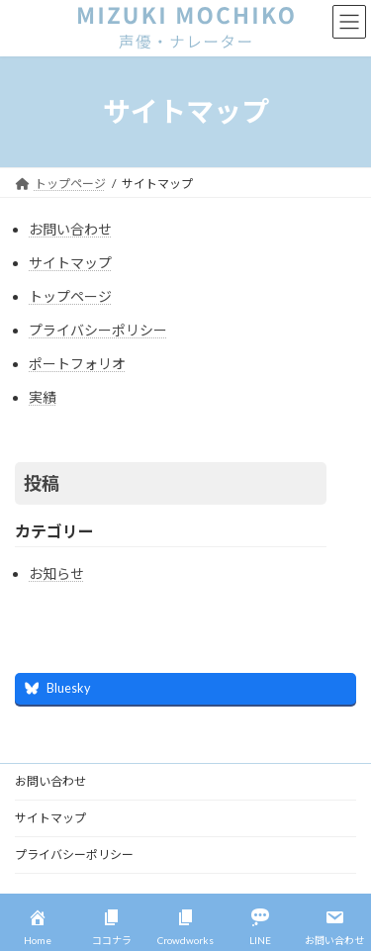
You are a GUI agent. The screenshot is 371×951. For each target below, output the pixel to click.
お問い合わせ (70, 229)
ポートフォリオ (77, 363)
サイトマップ (70, 262)
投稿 (41, 483)
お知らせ (56, 573)
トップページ (70, 296)
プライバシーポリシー (98, 330)
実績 (42, 397)
